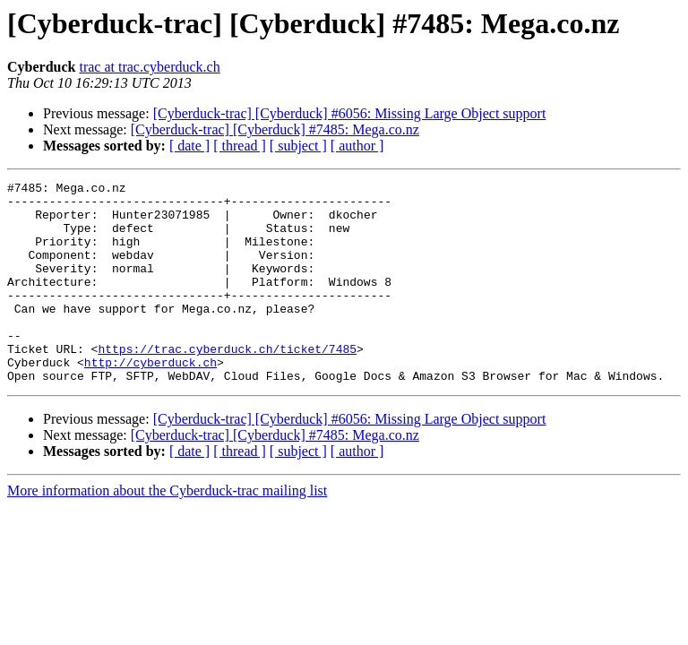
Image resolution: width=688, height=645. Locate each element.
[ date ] (189, 145)
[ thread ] (239, 145)
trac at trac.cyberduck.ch (149, 66)
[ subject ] (298, 145)
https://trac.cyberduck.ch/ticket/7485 (227, 383)
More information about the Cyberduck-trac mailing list (167, 530)
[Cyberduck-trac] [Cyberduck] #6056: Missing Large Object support (349, 113)
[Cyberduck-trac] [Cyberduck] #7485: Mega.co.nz (275, 129)
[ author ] (357, 145)
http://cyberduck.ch (150, 399)
